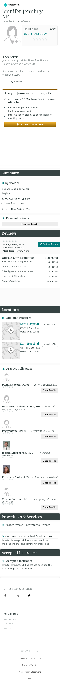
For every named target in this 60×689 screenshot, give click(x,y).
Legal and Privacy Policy (30, 658)
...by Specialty (9, 623)
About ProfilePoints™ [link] (35, 34)
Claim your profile (30, 124)
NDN (30, 678)
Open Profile (49, 390)
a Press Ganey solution (18, 588)
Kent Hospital (29, 324)
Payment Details (30, 224)
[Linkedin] (17, 595)
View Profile (50, 324)
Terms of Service (30, 665)
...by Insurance (10, 619)
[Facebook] (5, 595)
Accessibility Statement (30, 672)
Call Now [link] (17, 81)
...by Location (9, 628)
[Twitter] (29, 595)
